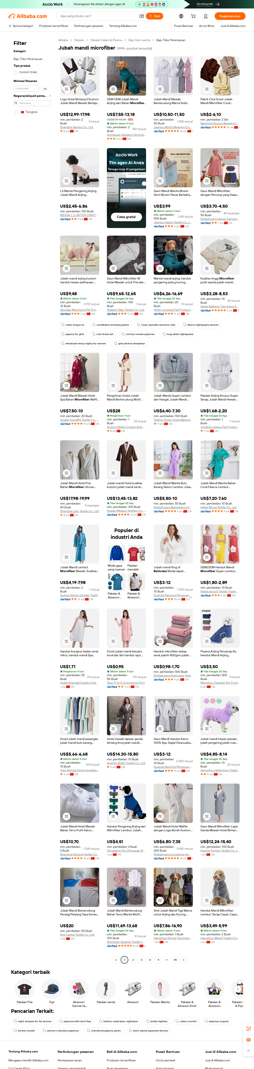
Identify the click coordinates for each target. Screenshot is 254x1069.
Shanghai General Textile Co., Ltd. (79, 854)
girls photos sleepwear (129, 343)
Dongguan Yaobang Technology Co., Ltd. (126, 134)
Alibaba (63, 40)
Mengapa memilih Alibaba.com (28, 1060)
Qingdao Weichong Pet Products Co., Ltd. (79, 309)
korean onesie (24, 1030)
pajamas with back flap (75, 1021)
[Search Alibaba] (98, 16)
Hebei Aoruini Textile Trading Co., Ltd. (220, 591)
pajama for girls (72, 334)
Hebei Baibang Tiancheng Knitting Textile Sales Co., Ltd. (220, 306)
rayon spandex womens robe (156, 325)
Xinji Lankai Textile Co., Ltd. (77, 934)
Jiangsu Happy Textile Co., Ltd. (173, 222)
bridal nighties (156, 1021)
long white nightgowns (178, 334)
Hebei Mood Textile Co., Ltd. (218, 507)
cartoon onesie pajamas (138, 334)
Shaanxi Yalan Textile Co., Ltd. (126, 309)
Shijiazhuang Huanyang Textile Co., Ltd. (173, 675)
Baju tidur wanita (139, 40)
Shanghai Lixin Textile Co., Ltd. (79, 511)
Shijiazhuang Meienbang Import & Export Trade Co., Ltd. (173, 507)
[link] (248, 1028)
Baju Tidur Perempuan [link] (170, 40)
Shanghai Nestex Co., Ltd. (76, 127)
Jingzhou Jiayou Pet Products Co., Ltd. (220, 427)
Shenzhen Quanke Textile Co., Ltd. (126, 942)
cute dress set (102, 334)
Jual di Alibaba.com (217, 1060)
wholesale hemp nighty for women (83, 343)
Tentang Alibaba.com (23, 1051)
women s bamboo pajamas (61, 1030)
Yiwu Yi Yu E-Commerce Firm (126, 682)
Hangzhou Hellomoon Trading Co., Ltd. (220, 770)
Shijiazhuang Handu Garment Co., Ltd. (220, 219)
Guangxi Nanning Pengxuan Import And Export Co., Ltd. (173, 595)
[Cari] (154, 16)
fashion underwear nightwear (118, 1021)
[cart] (194, 16)
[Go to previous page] (116, 960)
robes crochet (186, 1021)
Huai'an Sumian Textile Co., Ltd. (220, 850)
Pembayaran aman (70, 1060)
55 (175, 959)
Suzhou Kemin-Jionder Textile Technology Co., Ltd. (79, 595)
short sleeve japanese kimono (148, 1030)
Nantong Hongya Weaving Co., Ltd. (220, 123)
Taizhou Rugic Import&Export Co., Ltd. (173, 419)
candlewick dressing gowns (110, 325)
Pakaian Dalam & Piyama (106, 40)
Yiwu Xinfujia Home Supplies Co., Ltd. (79, 770)
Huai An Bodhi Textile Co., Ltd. (126, 763)
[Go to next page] (184, 960)
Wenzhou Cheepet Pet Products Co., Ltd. (220, 682)
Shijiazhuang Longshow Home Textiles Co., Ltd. (173, 854)
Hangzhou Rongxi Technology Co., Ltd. (173, 938)
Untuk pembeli (165, 1060)
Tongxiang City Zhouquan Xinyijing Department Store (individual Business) (126, 850)
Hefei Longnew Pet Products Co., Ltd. (173, 309)
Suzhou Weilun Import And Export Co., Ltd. (126, 427)
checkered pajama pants (104, 1030)
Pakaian (79, 40)
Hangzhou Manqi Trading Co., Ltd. (220, 938)
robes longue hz (72, 325)
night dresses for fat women (32, 1021)
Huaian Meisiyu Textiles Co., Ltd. (126, 510)
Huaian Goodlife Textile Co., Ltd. (79, 419)
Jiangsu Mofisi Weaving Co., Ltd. (173, 127)
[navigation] (32, 500)
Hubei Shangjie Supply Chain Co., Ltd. (79, 682)
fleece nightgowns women (201, 325)
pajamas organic (217, 1021)
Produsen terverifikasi (121, 1060)
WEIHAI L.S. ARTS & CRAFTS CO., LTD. (79, 215)
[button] (141, 16)
